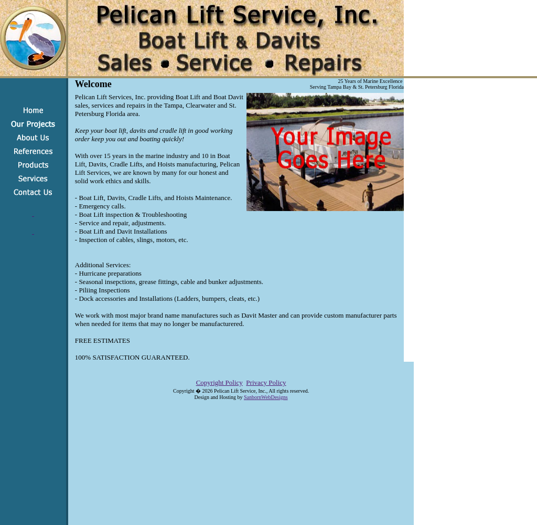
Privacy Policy (266, 382)
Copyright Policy (219, 382)
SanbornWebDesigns (266, 397)
